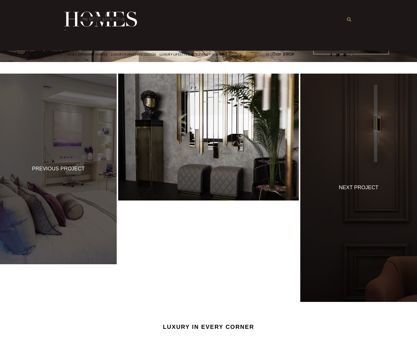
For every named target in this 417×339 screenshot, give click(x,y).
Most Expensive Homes (87, 54)
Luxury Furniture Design (133, 54)
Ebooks (272, 54)
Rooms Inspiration (244, 54)
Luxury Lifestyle (175, 54)
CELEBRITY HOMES (208, 54)
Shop (288, 54)
